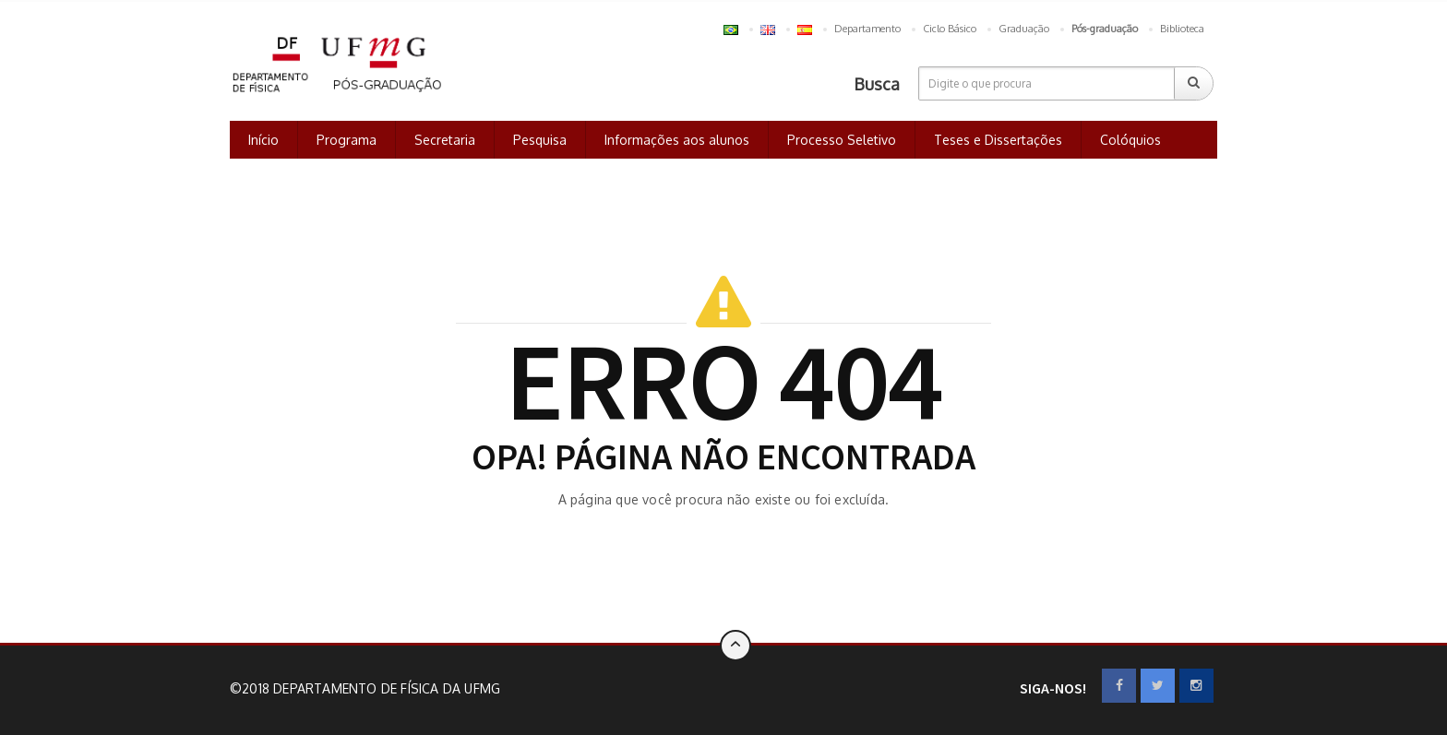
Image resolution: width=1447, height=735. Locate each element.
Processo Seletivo (841, 140)
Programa (347, 140)
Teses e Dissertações (998, 140)
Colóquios (1130, 140)
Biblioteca (1182, 28)
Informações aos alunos (676, 140)
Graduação (1024, 28)
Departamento (867, 28)
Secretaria (444, 140)
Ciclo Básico (949, 28)
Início (263, 140)
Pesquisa (540, 140)
